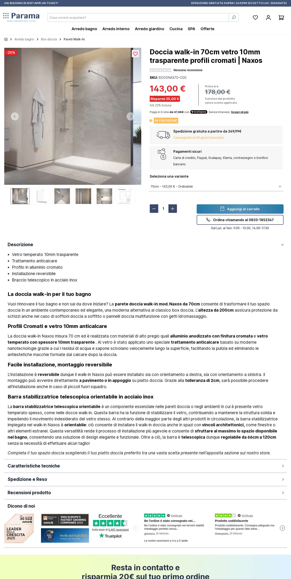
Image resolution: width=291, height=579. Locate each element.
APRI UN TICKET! (46, 3)
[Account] (268, 17)
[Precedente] (15, 116)
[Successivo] (130, 116)
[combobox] (138, 17)
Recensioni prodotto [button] (29, 492)
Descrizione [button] (20, 244)
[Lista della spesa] (255, 17)
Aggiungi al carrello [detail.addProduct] (240, 208)
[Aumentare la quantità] (172, 208)
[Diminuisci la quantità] (154, 208)
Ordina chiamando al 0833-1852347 (240, 219)
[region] (73, 126)
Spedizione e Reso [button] (27, 479)
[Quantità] (163, 208)
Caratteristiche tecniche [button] (34, 466)
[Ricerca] (234, 17)
